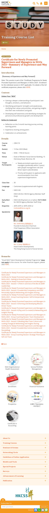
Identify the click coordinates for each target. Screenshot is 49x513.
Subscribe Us (6, 503)
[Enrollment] (12, 380)
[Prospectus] (12, 398)
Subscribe (44, 507)
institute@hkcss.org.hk (22, 208)
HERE (28, 87)
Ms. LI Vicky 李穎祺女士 (22, 244)
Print (5, 42)
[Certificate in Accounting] (12, 418)
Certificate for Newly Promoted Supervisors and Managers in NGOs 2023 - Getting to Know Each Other (23, 278)
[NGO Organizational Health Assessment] (12, 361)
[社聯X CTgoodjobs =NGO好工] (36, 399)
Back (4, 344)
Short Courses (6, 56)
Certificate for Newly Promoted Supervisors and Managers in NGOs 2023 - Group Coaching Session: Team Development (23, 316)
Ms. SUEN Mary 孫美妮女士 (23, 224)
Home (3, 49)
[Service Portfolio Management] (36, 361)
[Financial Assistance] (36, 380)
